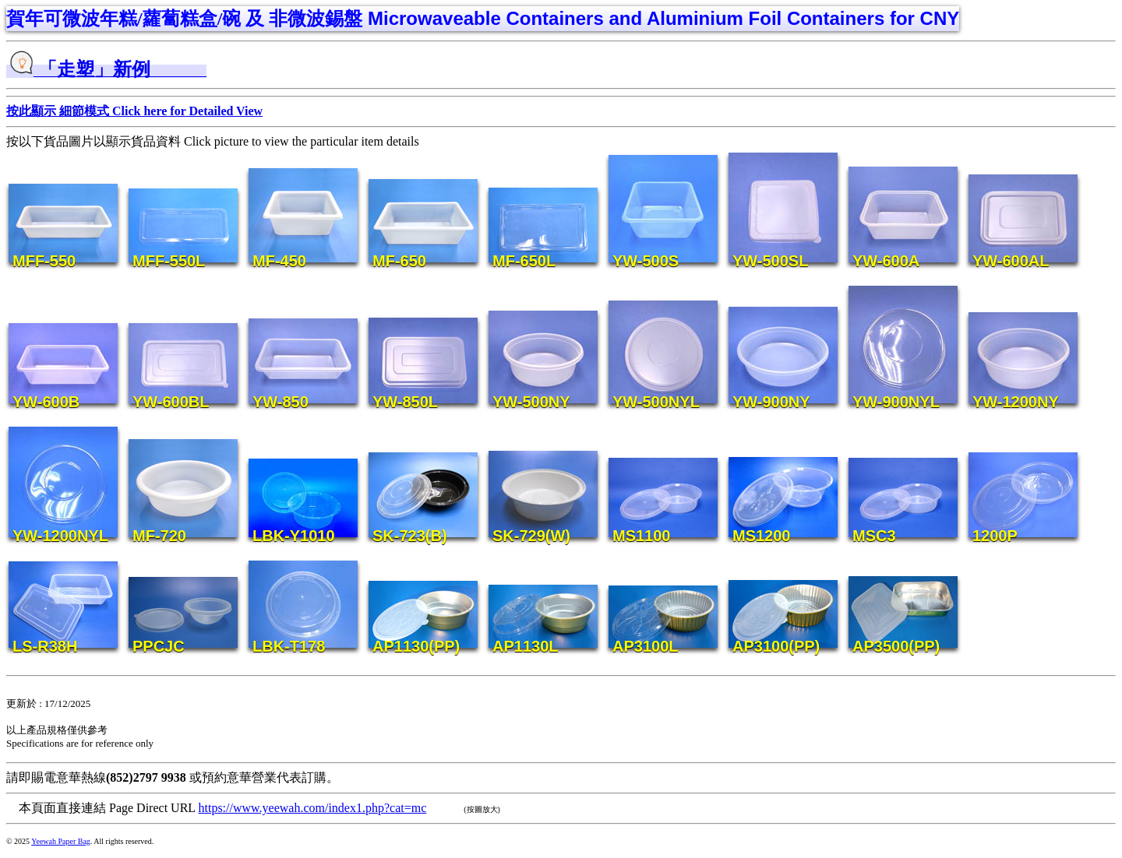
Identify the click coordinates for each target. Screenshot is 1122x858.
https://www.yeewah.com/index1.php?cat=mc (312, 807)
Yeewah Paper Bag (60, 841)
